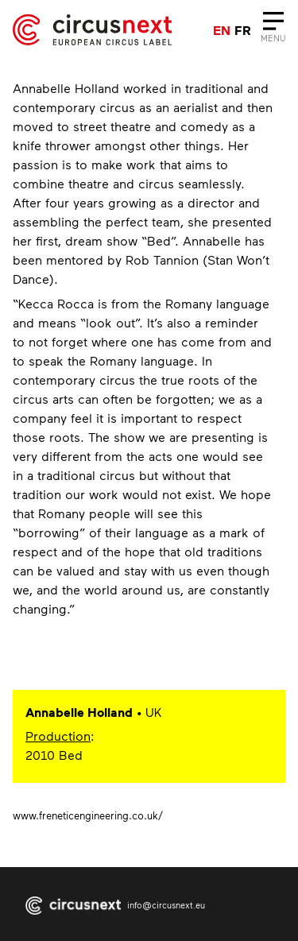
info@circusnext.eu (166, 905)
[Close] (273, 30)
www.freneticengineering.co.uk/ (88, 815)
